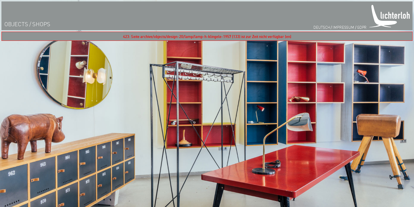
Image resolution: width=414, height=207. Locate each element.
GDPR (362, 27)
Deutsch (321, 27)
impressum (343, 27)
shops (41, 24)
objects (16, 24)
